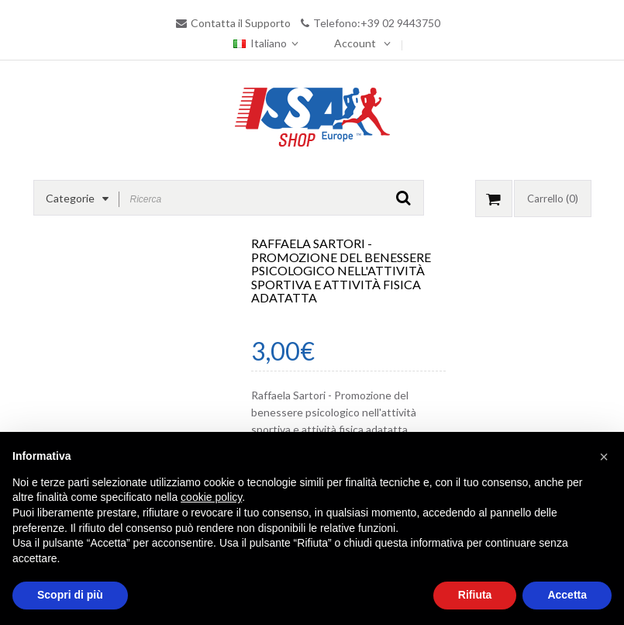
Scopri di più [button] (70, 595)
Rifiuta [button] (475, 595)
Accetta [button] (567, 595)
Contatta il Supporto (241, 22)
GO (403, 198)
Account (355, 43)
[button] (603, 456)
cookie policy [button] (211, 497)
